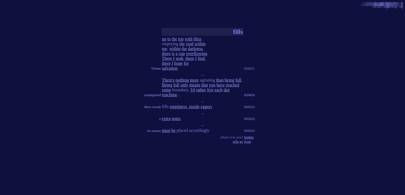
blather (249, 137)
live (210, 89)
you (212, 85)
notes (176, 118)
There (167, 58)
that (204, 85)
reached (232, 85)
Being (167, 85)
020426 (249, 95)
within (199, 43)
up (164, 39)
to (169, 39)
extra (166, 118)
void (189, 43)
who (236, 141)
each (219, 89)
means (194, 85)
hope (178, 63)
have (221, 85)
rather (201, 89)
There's (168, 80)
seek (179, 58)
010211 (249, 68)
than (220, 80)
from (247, 141)
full (238, 80)
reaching (169, 94)
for (186, 63)
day (227, 89)
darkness (195, 48)
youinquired (152, 95)
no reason (154, 131)
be (173, 130)
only (184, 85)
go (241, 141)
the (174, 39)
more (194, 80)
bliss (197, 39)
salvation (170, 68)
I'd (192, 89)
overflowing (196, 53)
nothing (182, 80)
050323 (249, 107)
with (188, 39)
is (173, 53)
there (166, 53)
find (201, 58)
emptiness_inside (185, 106)
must (166, 130)
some (166, 89)
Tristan (156, 68)
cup (182, 53)
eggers (206, 106)
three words (152, 107)
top (181, 39)
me (164, 48)
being (229, 80)
